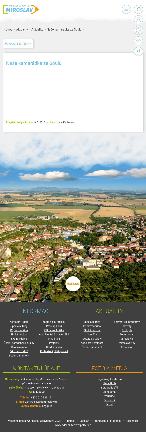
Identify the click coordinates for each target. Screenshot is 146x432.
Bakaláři (138, 30)
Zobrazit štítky (17, 44)
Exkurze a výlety (92, 338)
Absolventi (127, 347)
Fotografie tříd (109, 387)
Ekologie (127, 330)
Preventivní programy (127, 321)
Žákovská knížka (54, 330)
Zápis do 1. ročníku (54, 321)
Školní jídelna (19, 338)
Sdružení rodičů (19, 351)
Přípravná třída (19, 330)
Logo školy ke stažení (110, 379)
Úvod (9, 29)
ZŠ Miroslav (21, 9)
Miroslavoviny (127, 342)
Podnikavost (127, 334)
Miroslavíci (127, 338)
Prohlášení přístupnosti (54, 351)
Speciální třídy (19, 326)
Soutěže (92, 334)
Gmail (138, 41)
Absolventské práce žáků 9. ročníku (54, 336)
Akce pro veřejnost (92, 342)
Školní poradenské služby (19, 342)
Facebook (138, 51)
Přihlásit (70, 420)
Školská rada (19, 347)
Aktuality (22, 29)
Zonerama (109, 391)
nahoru (73, 284)
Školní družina (19, 334)
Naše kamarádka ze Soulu (64, 29)
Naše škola (109, 383)
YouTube (109, 396)
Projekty (54, 342)
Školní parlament (19, 355)
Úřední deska (54, 347)
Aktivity (127, 326)
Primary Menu (126, 9)
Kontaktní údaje (19, 321)
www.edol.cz (62, 425)
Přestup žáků (54, 326)
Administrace (138, 20)
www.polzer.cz (82, 425)
